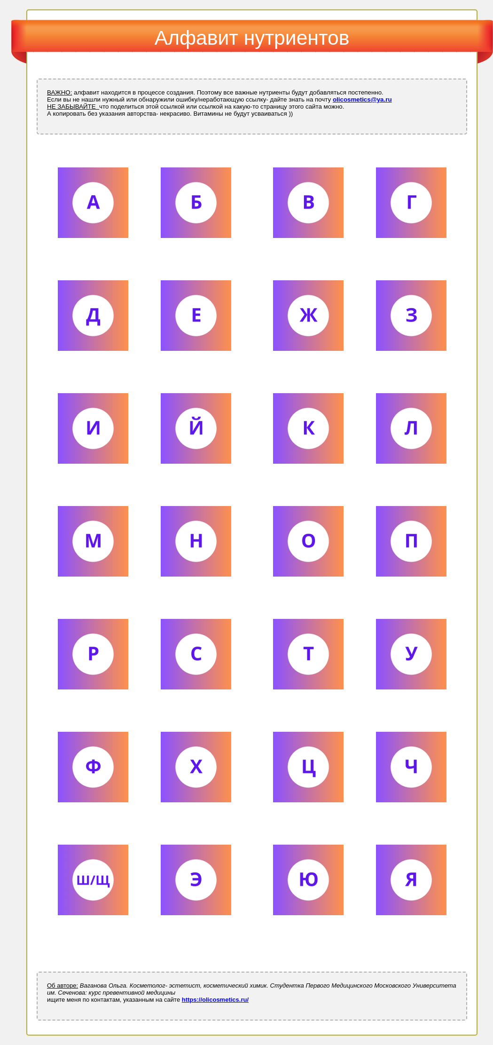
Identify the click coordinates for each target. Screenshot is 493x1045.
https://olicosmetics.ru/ (215, 999)
